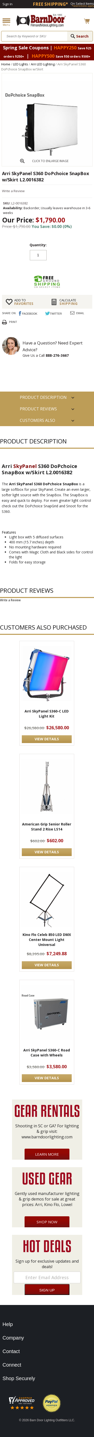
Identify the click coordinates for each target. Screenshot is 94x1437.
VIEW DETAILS (47, 739)
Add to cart (47, 267)
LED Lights (20, 64)
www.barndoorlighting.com (47, 1137)
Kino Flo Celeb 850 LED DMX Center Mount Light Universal (47, 939)
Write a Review (13, 191)
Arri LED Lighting (43, 64)
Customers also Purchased (37, 422)
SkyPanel (25, 466)
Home (5, 64)
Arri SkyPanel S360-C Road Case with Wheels (46, 1052)
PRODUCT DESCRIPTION (43, 397)
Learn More (47, 1154)
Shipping (73, 302)
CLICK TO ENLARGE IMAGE (50, 161)
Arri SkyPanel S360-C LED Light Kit (47, 713)
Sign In (8, 4)
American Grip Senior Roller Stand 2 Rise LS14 (46, 826)
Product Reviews (38, 409)
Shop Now (47, 1221)
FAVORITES (28, 302)
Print (13, 322)
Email (80, 313)
